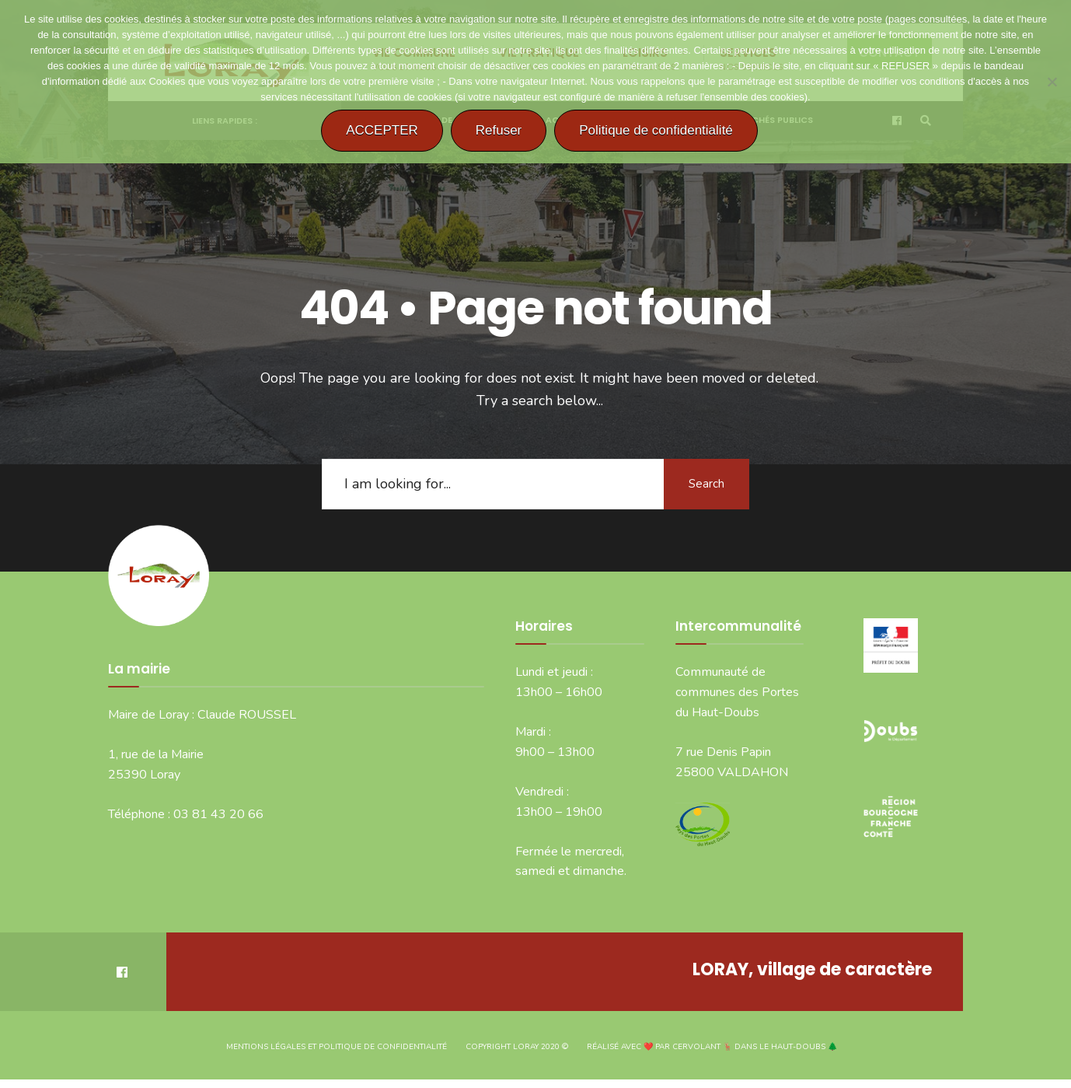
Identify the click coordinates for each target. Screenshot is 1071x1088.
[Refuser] (1051, 81)
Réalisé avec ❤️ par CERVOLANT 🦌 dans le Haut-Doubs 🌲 (712, 1046)
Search (706, 484)
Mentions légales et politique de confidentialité (336, 1046)
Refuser (499, 130)
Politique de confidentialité (656, 130)
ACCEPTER (382, 130)
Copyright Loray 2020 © (517, 1046)
